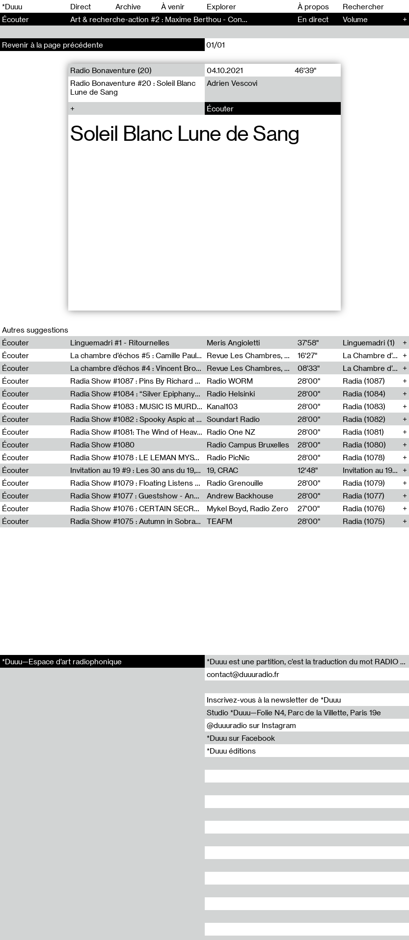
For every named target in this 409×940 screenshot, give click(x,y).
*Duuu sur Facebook (241, 737)
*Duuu (12, 6)
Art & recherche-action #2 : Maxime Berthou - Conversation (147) (181, 19)
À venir (173, 6)
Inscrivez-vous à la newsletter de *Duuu (274, 699)
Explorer (221, 6)
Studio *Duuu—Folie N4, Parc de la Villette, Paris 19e (294, 712)
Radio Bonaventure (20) (111, 70)
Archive (128, 6)
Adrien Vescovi (231, 82)
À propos (313, 6)
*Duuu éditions (231, 750)
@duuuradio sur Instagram (251, 725)
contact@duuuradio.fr (243, 674)
